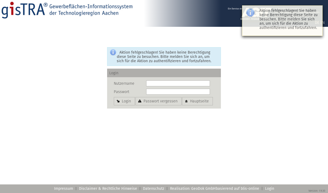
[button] (124, 101)
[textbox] (178, 83)
